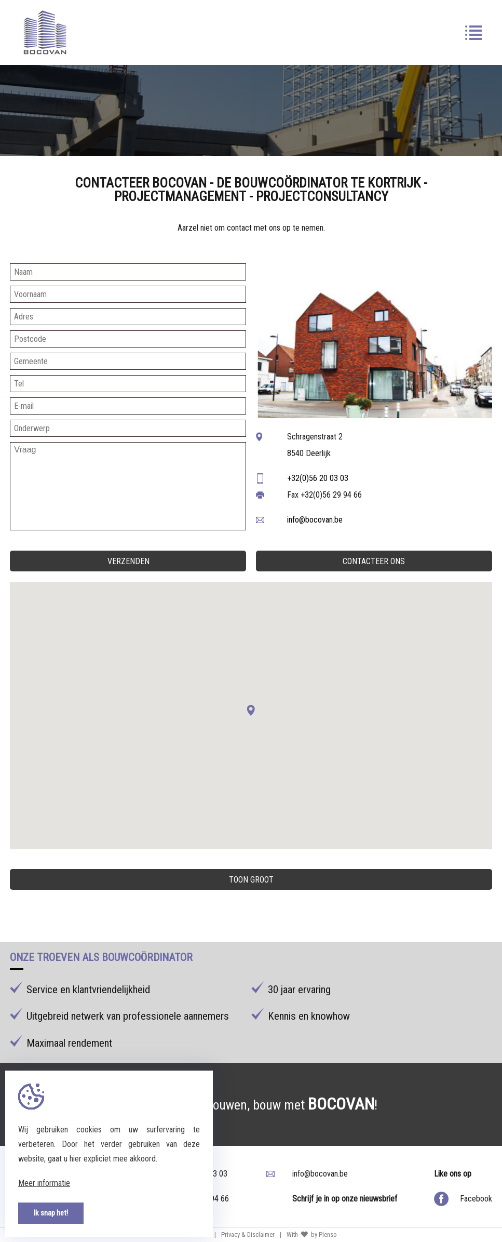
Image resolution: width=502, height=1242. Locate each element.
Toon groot (251, 880)
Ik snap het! (51, 1213)
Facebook (476, 1199)
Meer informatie (44, 1183)
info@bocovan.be (315, 520)
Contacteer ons (374, 561)
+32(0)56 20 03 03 (317, 478)
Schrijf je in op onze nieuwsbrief (344, 1199)
